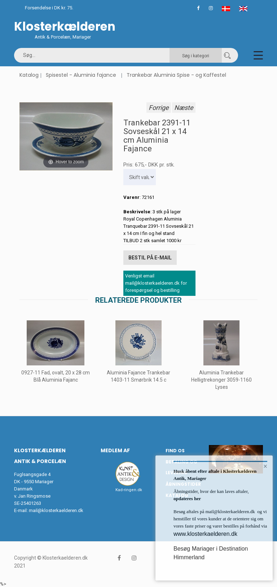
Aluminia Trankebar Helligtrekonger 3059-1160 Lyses (221, 379)
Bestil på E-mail (150, 257)
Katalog (29, 75)
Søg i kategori (195, 55)
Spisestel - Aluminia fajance (81, 75)
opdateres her (187, 498)
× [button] (265, 466)
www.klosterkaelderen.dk (205, 534)
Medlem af (115, 449)
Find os (175, 450)
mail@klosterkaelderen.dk (56, 509)
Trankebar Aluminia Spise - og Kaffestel (176, 75)
